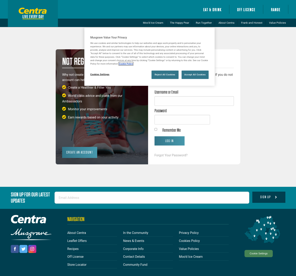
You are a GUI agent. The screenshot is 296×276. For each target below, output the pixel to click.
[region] (149, 57)
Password (161, 111)
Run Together (204, 22)
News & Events (133, 241)
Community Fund (135, 265)
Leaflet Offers (77, 241)
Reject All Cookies (165, 74)
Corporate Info (133, 249)
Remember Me (171, 130)
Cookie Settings (259, 253)
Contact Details (134, 257)
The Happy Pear (179, 22)
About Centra (226, 22)
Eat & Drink (212, 9)
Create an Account (79, 152)
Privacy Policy (189, 233)
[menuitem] (213, 9)
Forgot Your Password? (171, 155)
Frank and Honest (251, 22)
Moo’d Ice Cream (153, 22)
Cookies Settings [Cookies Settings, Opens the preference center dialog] (100, 74)
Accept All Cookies (195, 74)
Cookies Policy (189, 241)
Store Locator (77, 265)
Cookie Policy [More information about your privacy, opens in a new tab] (126, 63)
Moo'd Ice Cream (191, 257)
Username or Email (166, 92)
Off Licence (246, 9)
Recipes (73, 249)
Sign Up (265, 197)
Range (275, 9)
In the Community (135, 233)
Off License (75, 257)
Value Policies (277, 22)
